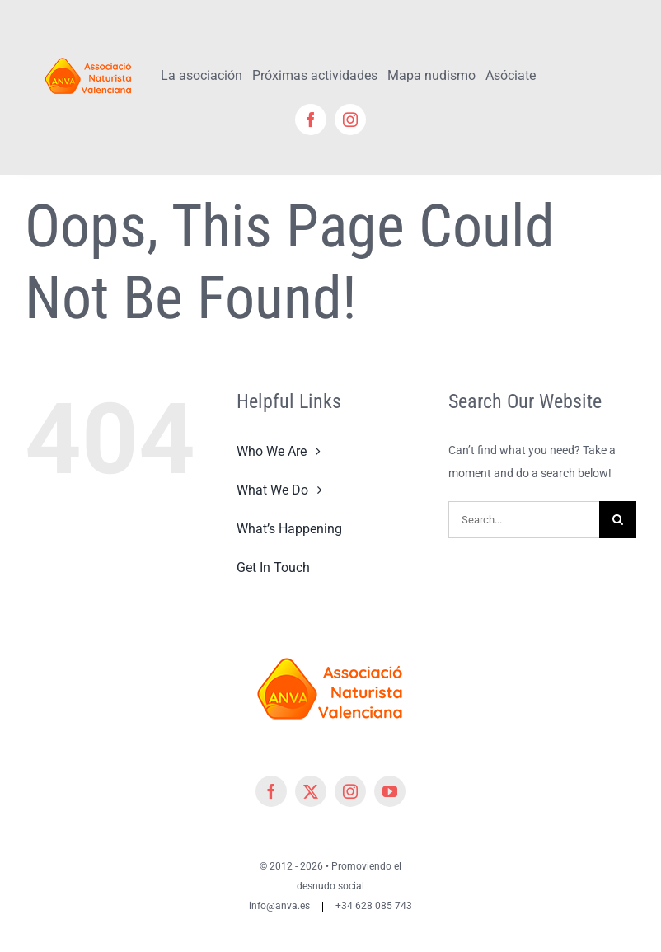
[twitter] (310, 791)
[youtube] (390, 791)
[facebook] (310, 119)
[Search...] (523, 519)
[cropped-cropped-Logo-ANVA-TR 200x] (89, 55)
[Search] (617, 519)
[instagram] (350, 119)
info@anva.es (279, 906)
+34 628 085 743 (373, 906)
